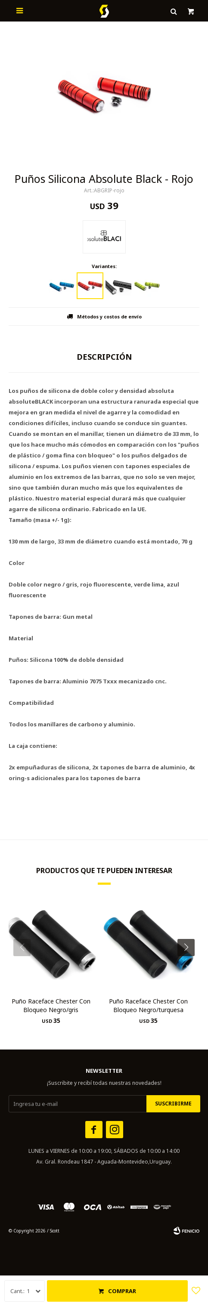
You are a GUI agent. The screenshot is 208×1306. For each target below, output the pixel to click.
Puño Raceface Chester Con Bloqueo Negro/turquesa (148, 1005)
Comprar (122, 1291)
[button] (189, 964)
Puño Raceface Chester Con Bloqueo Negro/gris (51, 1005)
